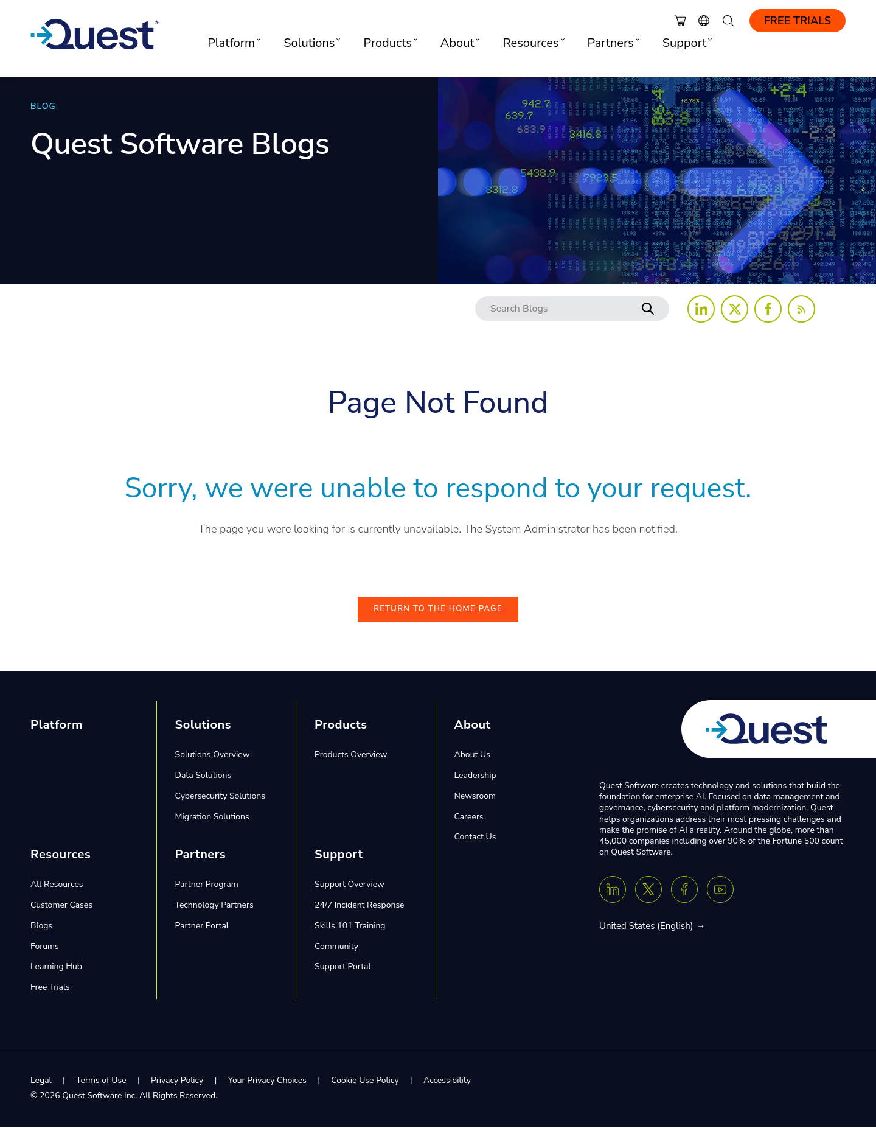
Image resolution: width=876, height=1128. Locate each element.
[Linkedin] (612, 890)
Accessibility (447, 1081)
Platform (56, 725)
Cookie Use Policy (364, 1081)
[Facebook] (684, 890)
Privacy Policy (177, 1081)
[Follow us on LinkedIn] (701, 309)
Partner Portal (202, 926)
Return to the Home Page (438, 609)
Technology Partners (214, 905)
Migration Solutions (212, 816)
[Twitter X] (648, 890)
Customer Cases (61, 905)
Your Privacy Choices (267, 1081)
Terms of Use (101, 1081)
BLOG (43, 106)
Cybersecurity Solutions (220, 796)
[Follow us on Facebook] (768, 309)
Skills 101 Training (350, 926)
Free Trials (797, 20)
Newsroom (475, 796)
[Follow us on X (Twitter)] (734, 309)
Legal (41, 1081)
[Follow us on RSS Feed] (801, 309)
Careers (469, 816)
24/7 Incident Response (360, 905)
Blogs (41, 926)
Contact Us (475, 837)
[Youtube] (720, 890)
